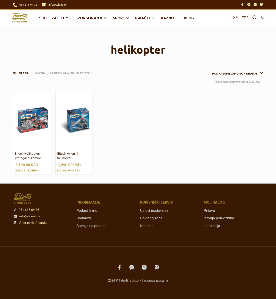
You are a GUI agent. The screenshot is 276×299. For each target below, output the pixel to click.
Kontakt (146, 226)
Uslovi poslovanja (154, 210)
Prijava (209, 210)
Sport (119, 18)
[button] (23, 73)
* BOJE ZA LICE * (53, 18)
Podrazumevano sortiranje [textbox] (234, 73)
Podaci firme (87, 210)
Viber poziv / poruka (30, 223)
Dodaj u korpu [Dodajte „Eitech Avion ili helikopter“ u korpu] (68, 170)
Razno (167, 18)
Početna (39, 73)
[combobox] (231, 73)
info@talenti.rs (58, 4)
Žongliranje (90, 18)
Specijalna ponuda (92, 226)
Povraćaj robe (151, 218)
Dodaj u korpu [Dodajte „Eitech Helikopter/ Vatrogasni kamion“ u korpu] (26, 170)
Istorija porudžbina (219, 218)
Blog (189, 18)
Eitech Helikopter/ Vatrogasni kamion (28, 156)
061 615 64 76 (28, 4)
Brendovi (84, 218)
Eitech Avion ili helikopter (67, 156)
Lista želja (212, 226)
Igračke (143, 18)
